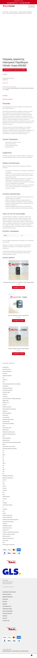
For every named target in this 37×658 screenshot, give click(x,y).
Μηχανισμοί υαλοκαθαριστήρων (9, 433)
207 (3, 452)
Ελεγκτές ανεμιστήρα (7, 406)
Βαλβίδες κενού (6, 402)
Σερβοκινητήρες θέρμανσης (8, 521)
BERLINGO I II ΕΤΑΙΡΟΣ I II (8, 475)
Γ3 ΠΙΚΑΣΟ (5, 502)
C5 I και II (4, 488)
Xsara (4, 13)
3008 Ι (4, 454)
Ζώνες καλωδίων (6, 417)
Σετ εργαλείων (5, 540)
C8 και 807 (5, 490)
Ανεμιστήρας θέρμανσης (7, 388)
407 (3, 467)
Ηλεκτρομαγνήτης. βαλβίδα (8, 423)
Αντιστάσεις (5, 394)
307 (3, 458)
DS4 (3, 492)
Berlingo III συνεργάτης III (8, 477)
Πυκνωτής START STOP (7, 517)
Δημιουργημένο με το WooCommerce (20, 650)
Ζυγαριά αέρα (5, 415)
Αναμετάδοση (5, 385)
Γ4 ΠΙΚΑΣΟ (5, 509)
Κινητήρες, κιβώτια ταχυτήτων (9, 534)
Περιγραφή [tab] (5, 95)
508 (3, 471)
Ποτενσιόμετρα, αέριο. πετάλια (9, 446)
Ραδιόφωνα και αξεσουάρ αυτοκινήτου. (10, 519)
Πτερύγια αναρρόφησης (7, 515)
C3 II (3, 481)
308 (3, 461)
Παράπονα (5, 615)
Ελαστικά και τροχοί (7, 369)
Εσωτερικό (5, 373)
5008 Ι (4, 469)
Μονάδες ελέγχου (6, 440)
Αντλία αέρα (5, 396)
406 (3, 465)
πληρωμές (5, 618)
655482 (7, 89)
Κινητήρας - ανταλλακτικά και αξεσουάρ (11, 532)
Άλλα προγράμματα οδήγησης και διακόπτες (12, 383)
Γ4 (3, 506)
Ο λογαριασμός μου (7, 606)
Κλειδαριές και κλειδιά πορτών (9, 431)
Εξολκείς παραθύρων (7, 413)
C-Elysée (4, 479)
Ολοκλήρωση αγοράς (7, 608)
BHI (3, 377)
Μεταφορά (5, 603)
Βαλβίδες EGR (5, 400)
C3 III (4, 484)
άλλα (4, 381)
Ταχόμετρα (5, 523)
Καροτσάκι (5, 601)
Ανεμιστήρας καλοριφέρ (7, 390)
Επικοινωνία (5, 599)
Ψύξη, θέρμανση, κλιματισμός (9, 544)
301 (3, 456)
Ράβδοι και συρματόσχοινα (8, 538)
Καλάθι (28, 655)
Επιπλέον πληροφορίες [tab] (8, 99)
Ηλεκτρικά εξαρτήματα (13, 11)
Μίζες (4, 436)
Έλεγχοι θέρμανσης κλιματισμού (9, 408)
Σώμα (4, 542)
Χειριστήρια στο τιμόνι (7, 527)
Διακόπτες (5, 404)
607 (3, 473)
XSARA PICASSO (6, 496)
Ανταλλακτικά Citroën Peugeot (9, 591)
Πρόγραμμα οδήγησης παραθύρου (25, 11)
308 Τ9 (4, 463)
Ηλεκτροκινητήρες (6, 421)
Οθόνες (4, 444)
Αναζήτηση (18, 656)
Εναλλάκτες (5, 411)
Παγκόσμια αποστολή (7, 613)
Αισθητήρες (5, 379)
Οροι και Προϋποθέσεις (8, 611)
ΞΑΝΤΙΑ (4, 513)
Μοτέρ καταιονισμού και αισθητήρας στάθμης (12, 442)
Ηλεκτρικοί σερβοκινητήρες (8, 419)
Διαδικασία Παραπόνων (8, 596)
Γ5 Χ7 (4, 511)
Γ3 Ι (3, 500)
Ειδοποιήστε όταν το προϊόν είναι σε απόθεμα (14, 69)
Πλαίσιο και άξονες (6, 536)
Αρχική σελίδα (5, 11)
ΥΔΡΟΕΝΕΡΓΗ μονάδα (7, 525)
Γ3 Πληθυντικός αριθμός (7, 504)
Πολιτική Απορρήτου (7, 594)
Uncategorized (5, 367)
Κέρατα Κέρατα (6, 429)
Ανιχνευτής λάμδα (6, 392)
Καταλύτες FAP (6, 529)
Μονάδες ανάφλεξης (7, 438)
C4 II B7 (4, 486)
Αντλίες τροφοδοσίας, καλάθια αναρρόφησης (12, 398)
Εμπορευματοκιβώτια (7, 371)
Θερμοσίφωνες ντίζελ (7, 427)
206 (3, 450)
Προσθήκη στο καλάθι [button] (18, 287)
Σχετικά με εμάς (6, 620)
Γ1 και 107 (5, 498)
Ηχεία (4, 425)
